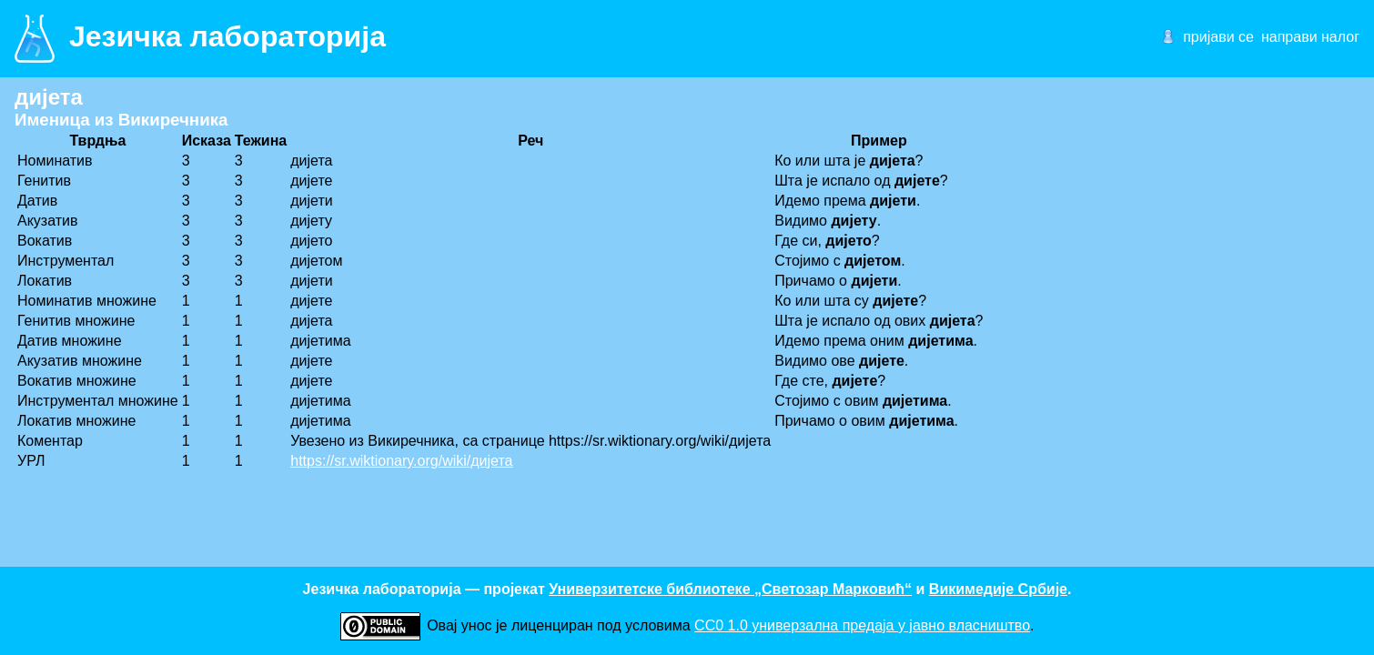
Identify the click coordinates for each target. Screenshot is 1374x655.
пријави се (1218, 37)
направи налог (1310, 37)
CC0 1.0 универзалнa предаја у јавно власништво (862, 625)
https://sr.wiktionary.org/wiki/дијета (401, 461)
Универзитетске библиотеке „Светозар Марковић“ (730, 589)
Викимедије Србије (998, 589)
